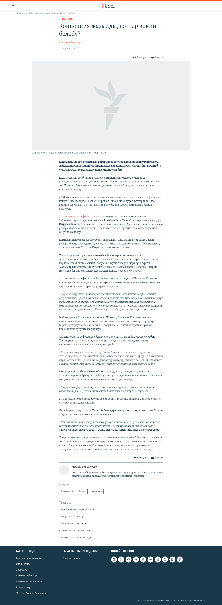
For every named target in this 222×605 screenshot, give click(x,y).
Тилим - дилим (72, 558)
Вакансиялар (23, 587)
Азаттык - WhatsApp (27, 576)
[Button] (140, 57)
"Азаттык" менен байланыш (31, 593)
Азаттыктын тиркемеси (29, 581)
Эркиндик (66, 19)
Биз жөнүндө (23, 564)
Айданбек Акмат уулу (71, 42)
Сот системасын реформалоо (77, 216)
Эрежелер (21, 570)
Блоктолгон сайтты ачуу (29, 558)
